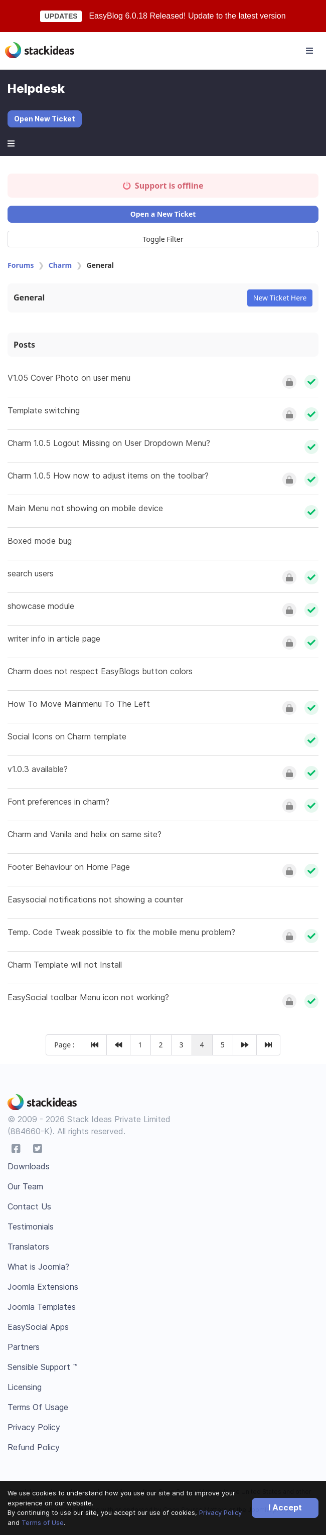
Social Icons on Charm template (67, 736)
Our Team (25, 1186)
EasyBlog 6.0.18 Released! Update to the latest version (187, 16)
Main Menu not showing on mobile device (85, 508)
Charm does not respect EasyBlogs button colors (100, 671)
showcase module (41, 606)
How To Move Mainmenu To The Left (79, 704)
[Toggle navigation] (309, 50)
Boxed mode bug (40, 541)
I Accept (285, 1507)
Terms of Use (43, 1522)
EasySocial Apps (38, 1327)
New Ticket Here (280, 297)
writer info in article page (54, 639)
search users (31, 573)
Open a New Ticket (163, 214)
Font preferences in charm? (58, 802)
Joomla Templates (42, 1307)
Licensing (25, 1387)
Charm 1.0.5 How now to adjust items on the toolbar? (108, 476)
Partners (24, 1347)
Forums (21, 265)
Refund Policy (34, 1447)
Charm (60, 265)
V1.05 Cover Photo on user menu (69, 378)
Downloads (29, 1166)
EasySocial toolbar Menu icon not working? (88, 997)
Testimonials (31, 1226)
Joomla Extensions (43, 1287)
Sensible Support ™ (43, 1367)
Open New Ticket (44, 118)
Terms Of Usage (38, 1407)
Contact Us (29, 1206)
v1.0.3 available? (38, 769)
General (29, 297)
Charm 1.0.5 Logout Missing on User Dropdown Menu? (109, 443)
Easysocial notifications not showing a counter (95, 899)
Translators (28, 1247)
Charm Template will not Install (65, 965)
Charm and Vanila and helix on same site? (84, 834)
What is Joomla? (38, 1267)
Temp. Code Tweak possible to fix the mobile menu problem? (121, 932)
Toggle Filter (163, 239)
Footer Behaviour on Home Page (69, 867)
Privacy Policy (220, 1512)
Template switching (44, 410)
